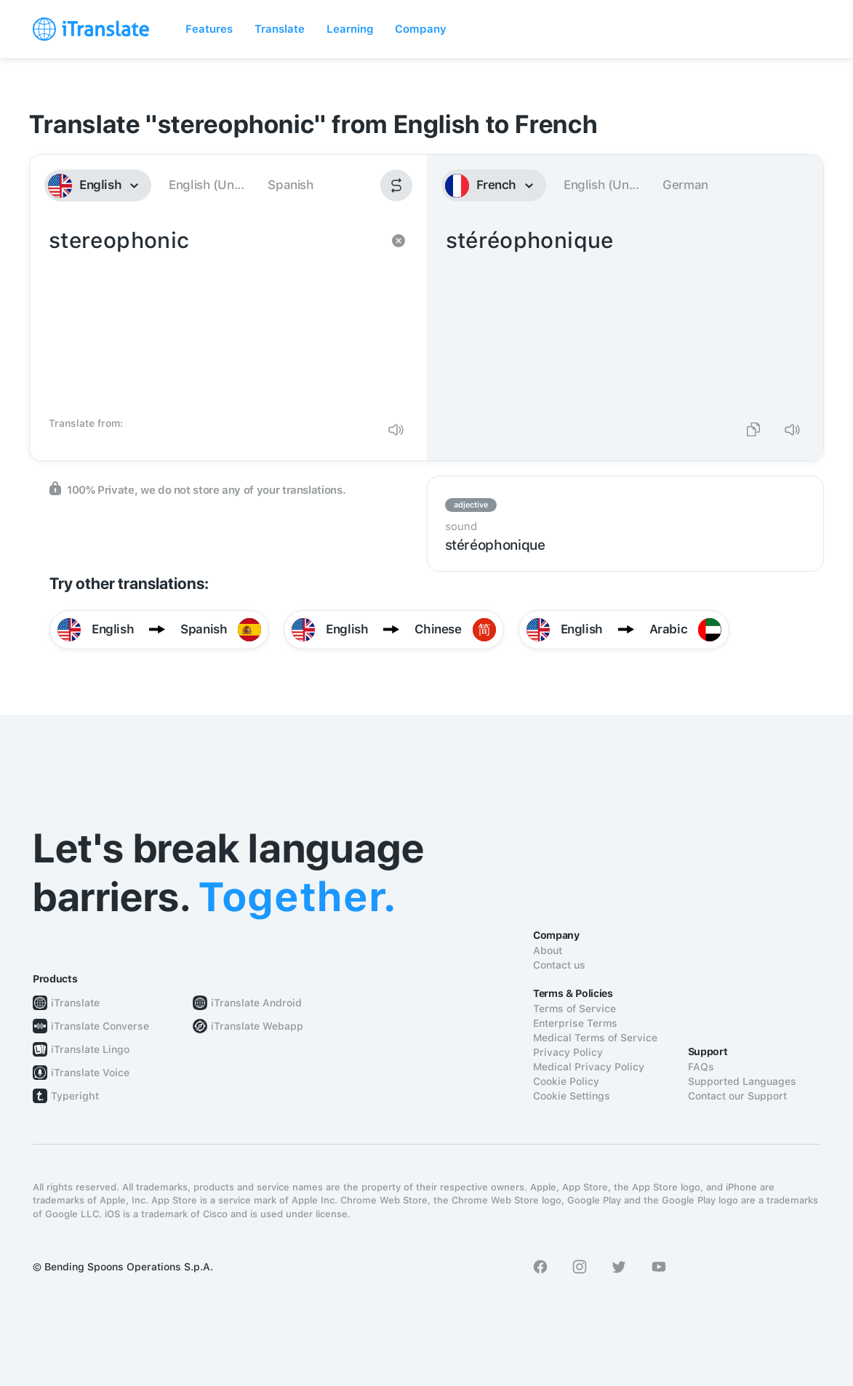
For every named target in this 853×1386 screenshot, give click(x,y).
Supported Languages (742, 1081)
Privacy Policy (568, 1052)
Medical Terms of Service (595, 1037)
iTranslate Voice (90, 1072)
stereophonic (213, 317)
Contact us (559, 965)
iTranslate (75, 1003)
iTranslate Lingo (90, 1049)
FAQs (701, 1067)
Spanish (290, 184)
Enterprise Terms (575, 1023)
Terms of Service (574, 1008)
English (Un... (206, 184)
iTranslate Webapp (257, 1026)
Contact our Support (737, 1096)
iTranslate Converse (100, 1026)
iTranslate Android (256, 1003)
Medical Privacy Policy (588, 1067)
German (685, 184)
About (547, 950)
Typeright (75, 1096)
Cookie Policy (566, 1081)
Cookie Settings (571, 1096)
